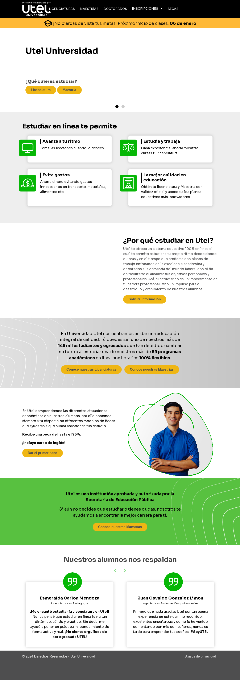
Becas (173, 9)
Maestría (69, 90)
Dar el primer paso (42, 453)
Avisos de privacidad (200, 656)
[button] (125, 571)
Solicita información (145, 299)
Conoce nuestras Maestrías (152, 369)
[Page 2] (123, 106)
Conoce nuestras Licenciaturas (91, 369)
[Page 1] (117, 106)
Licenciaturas (62, 9)
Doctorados (115, 9)
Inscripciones (145, 9)
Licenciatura (41, 90)
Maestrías (89, 9)
